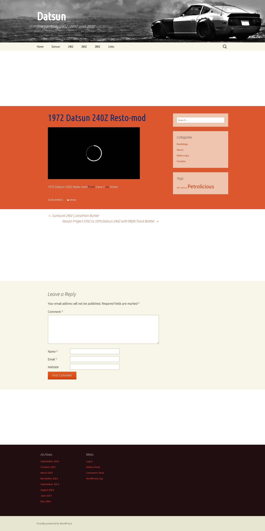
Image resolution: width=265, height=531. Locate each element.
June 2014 (46, 495)
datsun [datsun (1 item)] (184, 187)
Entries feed (93, 467)
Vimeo (114, 186)
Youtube (181, 161)
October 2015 (48, 467)
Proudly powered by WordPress (54, 523)
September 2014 (49, 484)
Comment (55, 311)
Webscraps (183, 155)
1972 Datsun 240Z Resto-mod (67, 186)
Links (111, 46)
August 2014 (47, 490)
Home (40, 46)
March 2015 (46, 472)
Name (53, 351)
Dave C (100, 186)
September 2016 (49, 461)
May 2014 (45, 501)
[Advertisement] (132, 78)
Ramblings (182, 144)
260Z (84, 46)
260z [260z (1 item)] (179, 187)
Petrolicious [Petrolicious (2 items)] (201, 186)
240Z (70, 46)
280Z (97, 46)
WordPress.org (94, 478)
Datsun (56, 46)
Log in (89, 461)
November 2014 (49, 478)
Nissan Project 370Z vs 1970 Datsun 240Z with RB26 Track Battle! (110, 221)
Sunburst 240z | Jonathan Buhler (73, 215)
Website (53, 367)
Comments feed (95, 472)
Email (52, 359)
